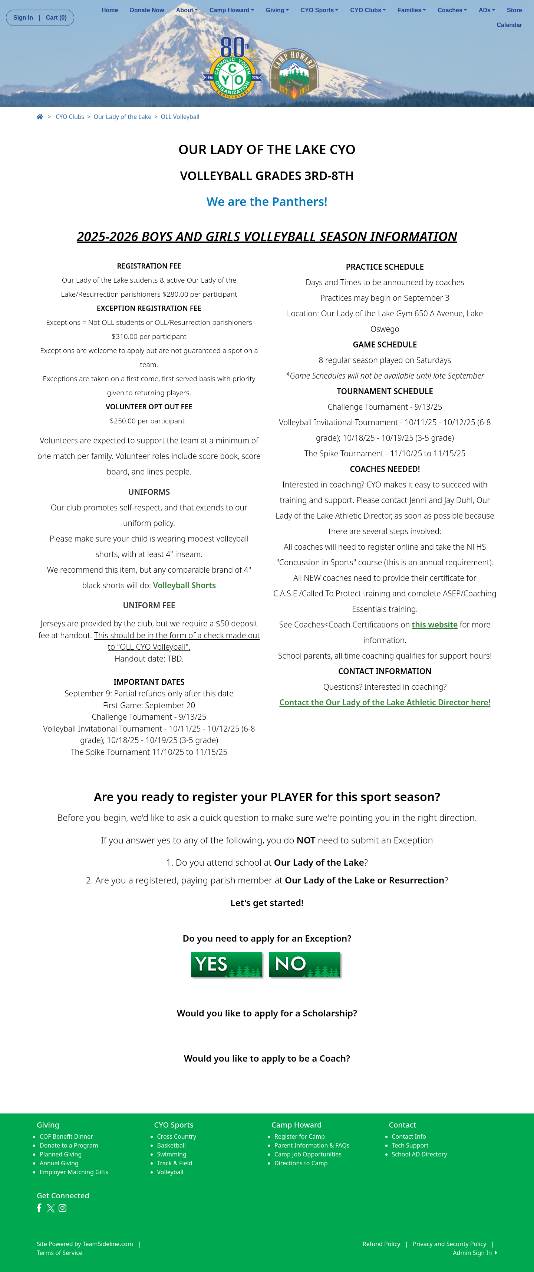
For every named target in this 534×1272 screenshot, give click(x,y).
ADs (487, 10)
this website (435, 624)
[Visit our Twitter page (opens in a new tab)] (52, 1208)
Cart (56, 17)
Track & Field (174, 1163)
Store (514, 10)
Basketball (171, 1145)
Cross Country (177, 1136)
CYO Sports (320, 10)
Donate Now (147, 10)
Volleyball (170, 1172)
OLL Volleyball (180, 117)
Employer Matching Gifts (74, 1172)
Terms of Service (59, 1253)
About (187, 10)
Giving (277, 10)
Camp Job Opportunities (308, 1154)
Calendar (509, 25)
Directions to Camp (301, 1163)
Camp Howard (232, 10)
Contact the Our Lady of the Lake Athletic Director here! (385, 702)
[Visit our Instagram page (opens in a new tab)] (64, 1208)
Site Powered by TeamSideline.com (85, 1244)
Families (412, 10)
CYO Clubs (368, 10)
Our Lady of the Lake (122, 117)
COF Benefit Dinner (66, 1136)
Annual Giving (59, 1163)
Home (110, 10)
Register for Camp (299, 1136)
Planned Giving (61, 1154)
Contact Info (409, 1136)
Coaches (452, 10)
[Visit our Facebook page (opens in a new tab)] (41, 1208)
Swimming (172, 1154)
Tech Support (410, 1145)
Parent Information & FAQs (311, 1145)
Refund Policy (381, 1244)
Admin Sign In (475, 1253)
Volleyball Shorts (184, 585)
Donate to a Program (69, 1145)
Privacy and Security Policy (449, 1244)
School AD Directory (419, 1154)
